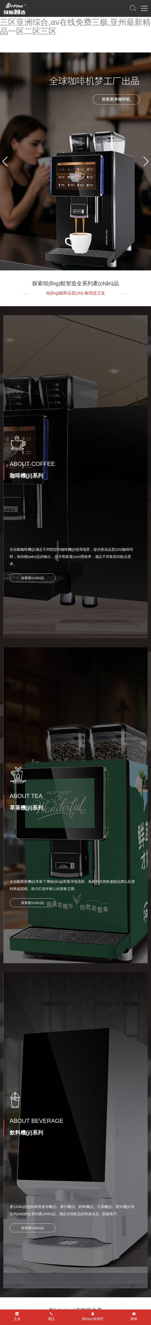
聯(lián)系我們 (92, 1316)
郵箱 (134, 1316)
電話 (51, 1316)
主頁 (17, 1316)
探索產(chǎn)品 (32, 573)
